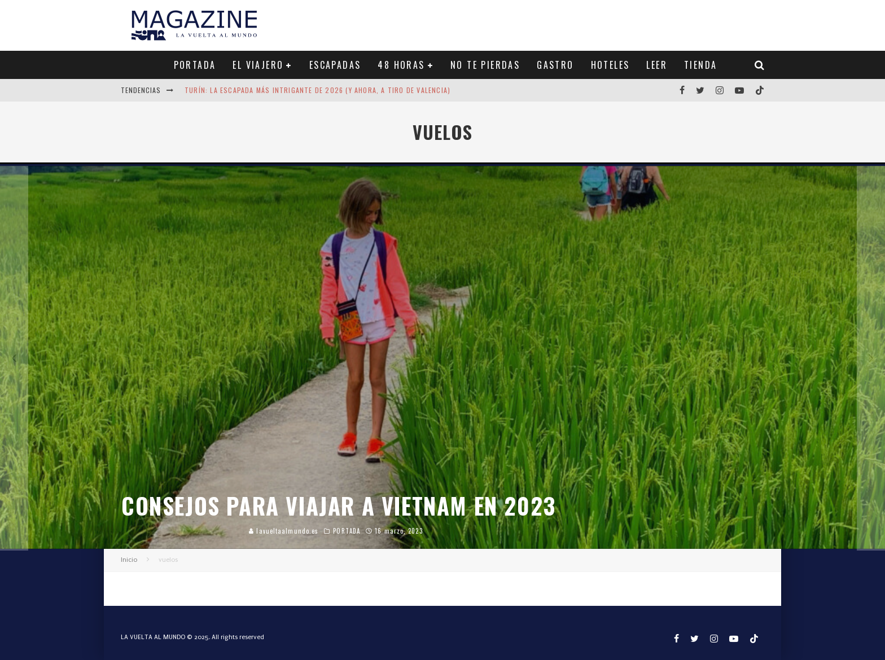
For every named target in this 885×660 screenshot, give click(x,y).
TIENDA (700, 65)
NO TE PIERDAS (485, 65)
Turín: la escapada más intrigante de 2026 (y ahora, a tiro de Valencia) (317, 90)
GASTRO (555, 65)
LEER (656, 65)
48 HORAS (401, 65)
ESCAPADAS (335, 65)
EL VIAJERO (258, 65)
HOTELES (610, 65)
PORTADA (195, 65)
